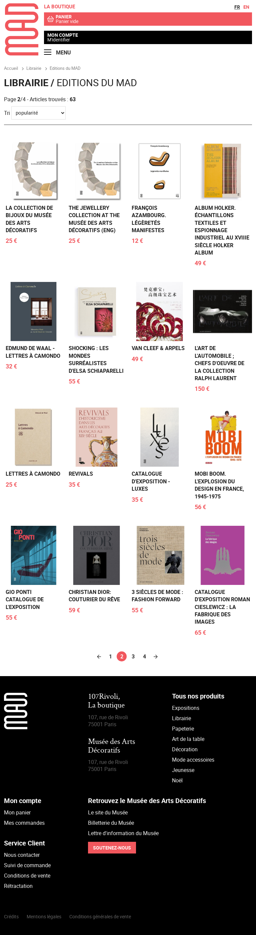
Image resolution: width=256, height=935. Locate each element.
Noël (177, 780)
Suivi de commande (27, 865)
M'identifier (58, 39)
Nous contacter (22, 855)
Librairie (181, 718)
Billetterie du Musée (111, 822)
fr (237, 7)
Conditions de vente (27, 875)
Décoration (185, 749)
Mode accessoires (193, 759)
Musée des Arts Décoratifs (111, 746)
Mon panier (17, 812)
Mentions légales (44, 916)
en (246, 7)
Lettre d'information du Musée (123, 833)
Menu (57, 52)
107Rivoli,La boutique (106, 701)
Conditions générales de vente (100, 916)
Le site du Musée (108, 812)
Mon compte (62, 35)
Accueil (11, 68)
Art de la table (188, 739)
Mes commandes (24, 822)
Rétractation (18, 886)
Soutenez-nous (112, 847)
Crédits (11, 916)
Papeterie (183, 728)
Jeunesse (183, 770)
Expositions (185, 708)
